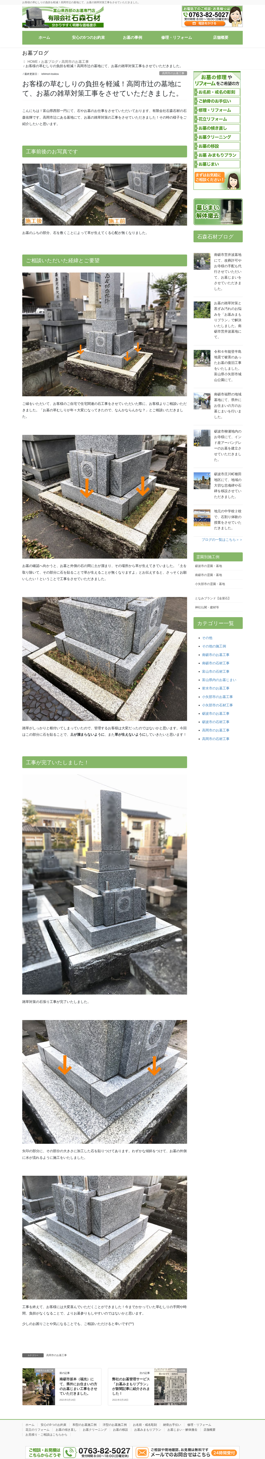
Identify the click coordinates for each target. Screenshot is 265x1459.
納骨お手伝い (172, 1424)
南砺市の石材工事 (215, 663)
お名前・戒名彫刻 (145, 1424)
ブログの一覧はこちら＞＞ (222, 539)
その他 (207, 638)
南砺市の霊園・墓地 (208, 575)
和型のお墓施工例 (85, 1424)
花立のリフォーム (37, 1429)
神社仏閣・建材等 (207, 607)
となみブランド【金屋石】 (213, 598)
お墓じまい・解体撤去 (182, 1429)
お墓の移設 (120, 1429)
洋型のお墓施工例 (115, 1424)
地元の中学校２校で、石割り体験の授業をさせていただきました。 (227, 519)
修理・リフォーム (199, 1424)
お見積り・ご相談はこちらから (46, 1434)
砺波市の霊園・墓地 (208, 566)
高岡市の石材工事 (215, 739)
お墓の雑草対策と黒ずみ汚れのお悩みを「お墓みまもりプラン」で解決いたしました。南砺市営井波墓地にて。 (227, 320)
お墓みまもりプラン (147, 1429)
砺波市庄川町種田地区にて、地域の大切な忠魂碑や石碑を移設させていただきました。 (227, 485)
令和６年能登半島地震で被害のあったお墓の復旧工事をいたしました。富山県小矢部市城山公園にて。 (227, 366)
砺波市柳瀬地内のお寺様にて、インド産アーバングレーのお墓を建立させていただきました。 (227, 445)
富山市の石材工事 (215, 671)
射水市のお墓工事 (215, 688)
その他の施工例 (214, 646)
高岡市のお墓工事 (173, 73)
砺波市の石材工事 (215, 722)
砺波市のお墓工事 (215, 713)
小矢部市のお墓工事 (217, 697)
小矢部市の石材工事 (217, 705)
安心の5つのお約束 (53, 1424)
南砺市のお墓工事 (215, 655)
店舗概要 (210, 1429)
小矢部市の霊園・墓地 (210, 584)
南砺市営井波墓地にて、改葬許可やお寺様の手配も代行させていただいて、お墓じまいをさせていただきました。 (227, 271)
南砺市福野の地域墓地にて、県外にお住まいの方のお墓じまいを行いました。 (227, 405)
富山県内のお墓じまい (219, 680)
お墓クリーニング (95, 1429)
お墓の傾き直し (66, 1429)
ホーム (29, 1424)
